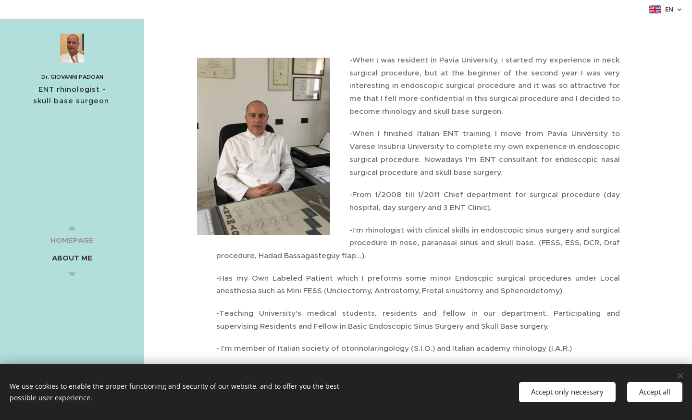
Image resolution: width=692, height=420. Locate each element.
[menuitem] (72, 240)
